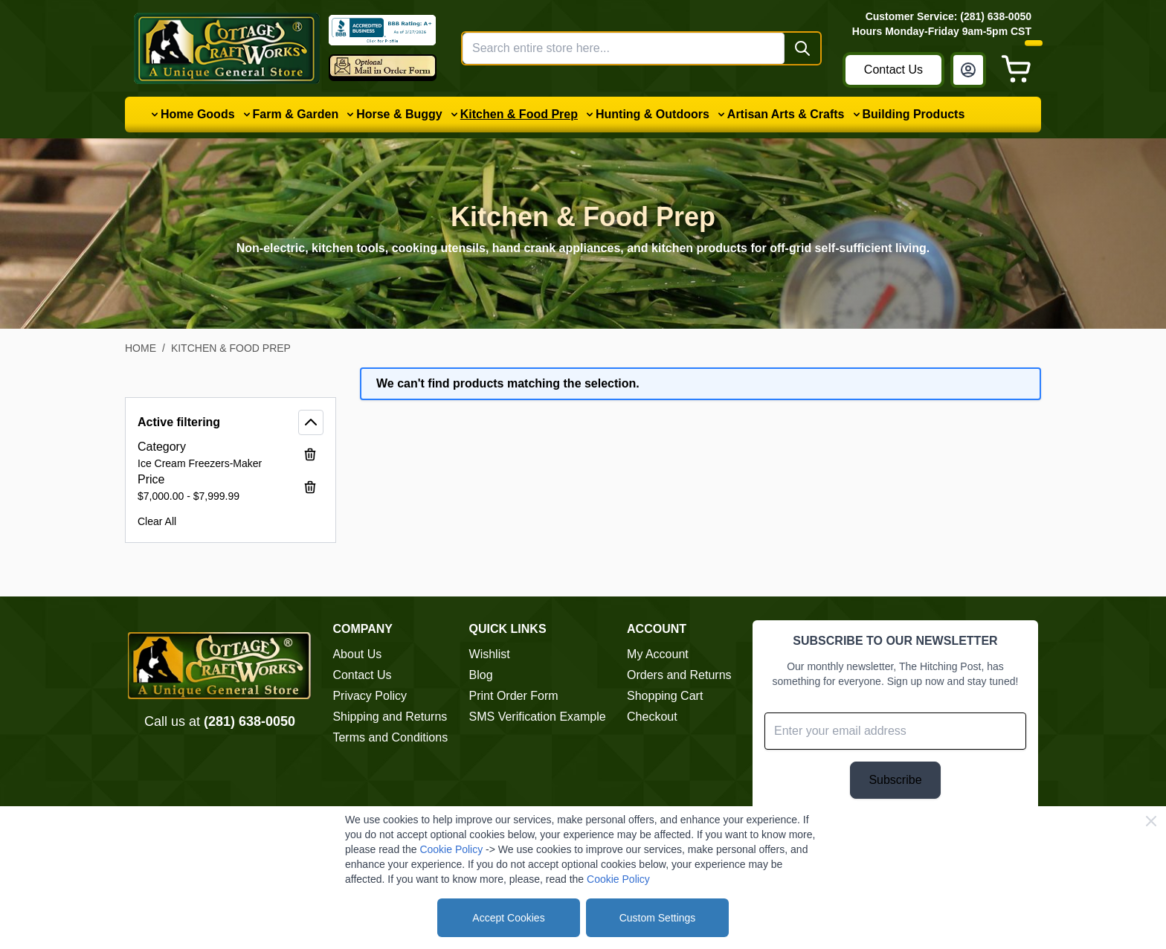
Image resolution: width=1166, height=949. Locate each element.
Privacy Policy (369, 695)
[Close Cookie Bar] (1151, 821)
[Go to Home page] (227, 48)
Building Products (914, 114)
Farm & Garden (296, 114)
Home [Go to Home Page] (140, 348)
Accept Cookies (508, 918)
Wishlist (489, 654)
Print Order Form (513, 695)
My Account (658, 654)
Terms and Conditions (390, 737)
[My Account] (968, 70)
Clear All (157, 521)
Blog (481, 675)
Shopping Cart (665, 695)
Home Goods (198, 114)
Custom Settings (657, 918)
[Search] (802, 48)
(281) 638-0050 (249, 721)
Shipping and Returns (389, 716)
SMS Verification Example (537, 716)
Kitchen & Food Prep (519, 114)
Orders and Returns (679, 675)
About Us (356, 654)
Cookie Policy (451, 849)
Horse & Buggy (399, 114)
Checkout (652, 716)
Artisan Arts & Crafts (786, 114)
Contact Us (893, 69)
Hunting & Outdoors (652, 114)
